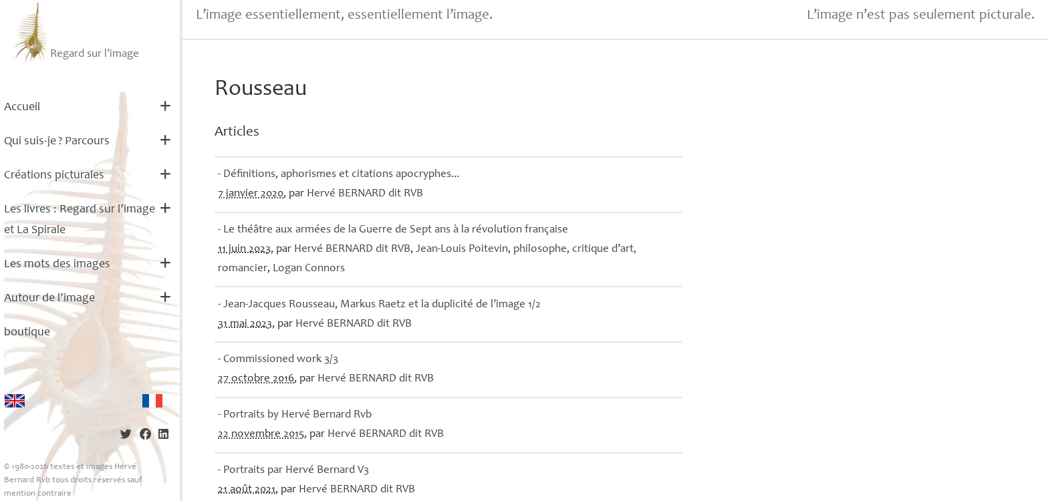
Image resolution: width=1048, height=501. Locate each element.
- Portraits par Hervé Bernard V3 (293, 470)
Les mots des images (57, 265)
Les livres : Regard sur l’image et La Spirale (79, 220)
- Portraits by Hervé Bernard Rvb (295, 415)
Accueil (22, 108)
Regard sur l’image (75, 32)
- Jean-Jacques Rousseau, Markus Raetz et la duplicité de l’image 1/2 (379, 305)
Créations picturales (54, 176)
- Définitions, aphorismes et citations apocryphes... (338, 174)
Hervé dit (365, 194)
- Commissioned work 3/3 (278, 359)
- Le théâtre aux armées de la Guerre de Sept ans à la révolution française (393, 230)
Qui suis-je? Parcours (57, 142)
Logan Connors (309, 269)
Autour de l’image (49, 299)
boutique (27, 333)
